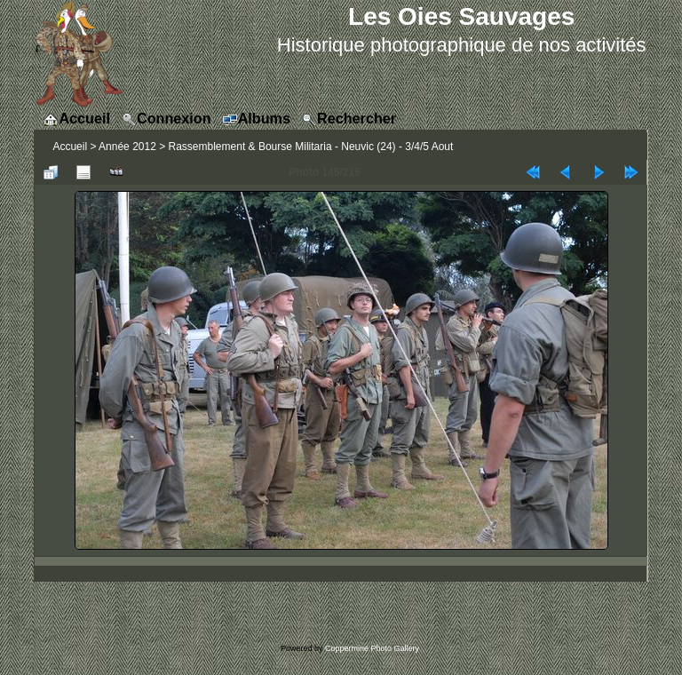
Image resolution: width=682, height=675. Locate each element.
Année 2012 (127, 146)
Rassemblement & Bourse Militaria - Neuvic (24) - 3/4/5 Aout (311, 146)
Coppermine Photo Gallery (372, 648)
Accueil (69, 146)
